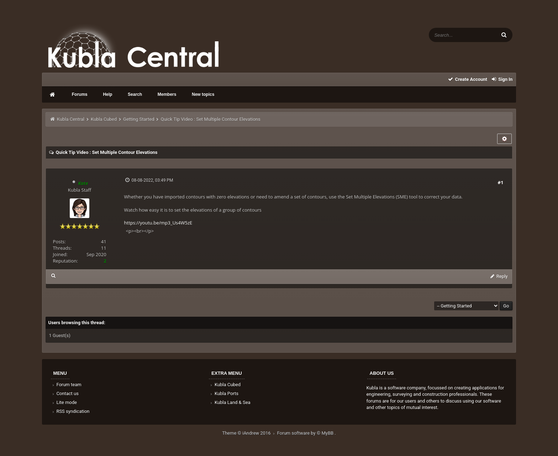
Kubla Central (70, 119)
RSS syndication (70, 411)
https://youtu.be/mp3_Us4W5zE (158, 222)
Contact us (65, 393)
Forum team (66, 384)
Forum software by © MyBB (306, 433)
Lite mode (64, 402)
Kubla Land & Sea (230, 402)
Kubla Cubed (104, 119)
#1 (501, 182)
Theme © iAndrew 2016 (249, 433)
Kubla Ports (223, 393)
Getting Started (138, 119)
